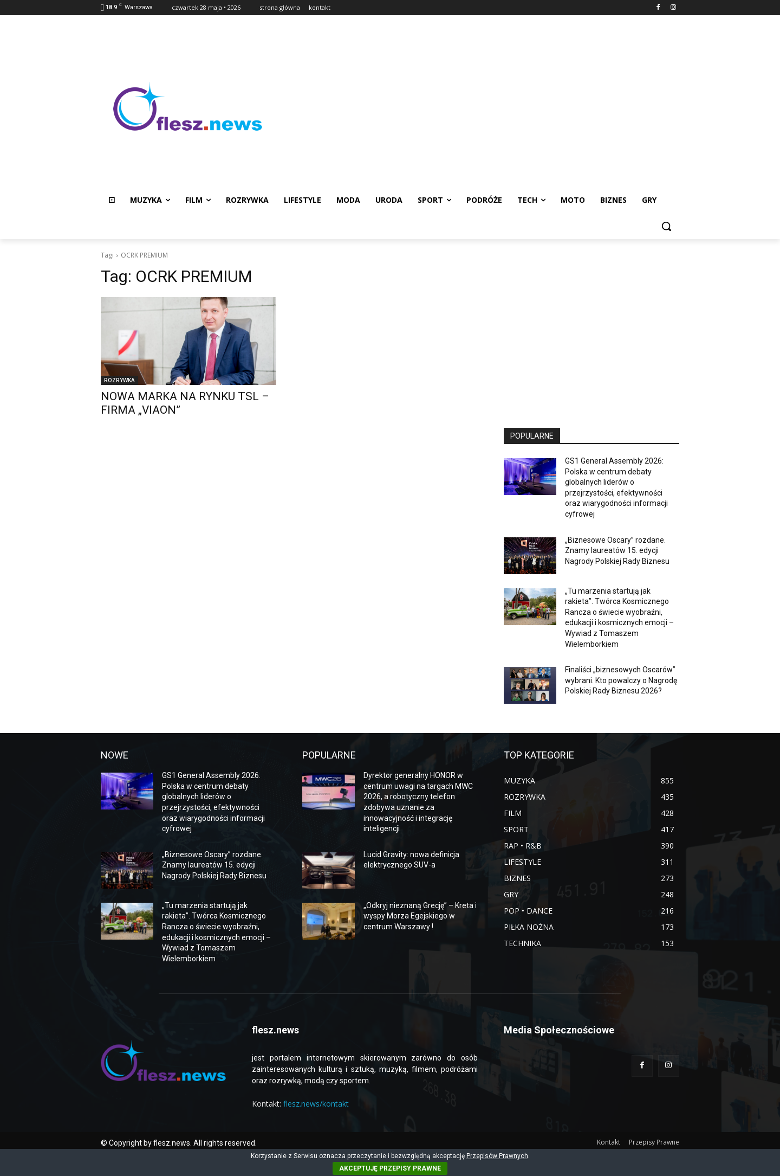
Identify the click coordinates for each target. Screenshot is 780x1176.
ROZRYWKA (119, 380)
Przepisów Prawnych (497, 1156)
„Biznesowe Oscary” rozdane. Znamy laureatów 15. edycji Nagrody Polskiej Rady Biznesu (617, 550)
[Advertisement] (476, 106)
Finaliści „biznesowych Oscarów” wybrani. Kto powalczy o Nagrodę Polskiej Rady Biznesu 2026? (621, 680)
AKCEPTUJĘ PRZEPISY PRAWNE (390, 1168)
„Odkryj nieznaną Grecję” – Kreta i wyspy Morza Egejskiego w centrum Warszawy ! (420, 916)
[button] (666, 226)
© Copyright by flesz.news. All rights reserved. (179, 1143)
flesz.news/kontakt (316, 1103)
